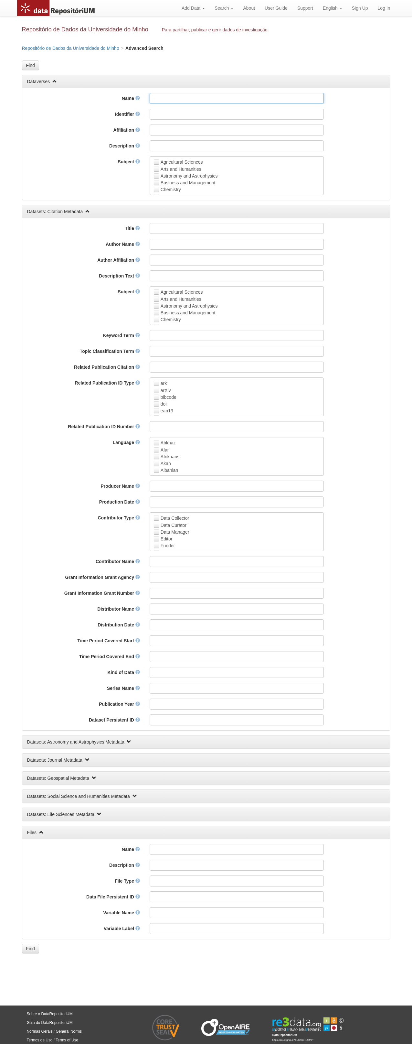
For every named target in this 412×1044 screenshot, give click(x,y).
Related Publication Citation (107, 367)
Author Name (123, 244)
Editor (167, 538)
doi (164, 404)
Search (224, 8)
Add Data (193, 8)
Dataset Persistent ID (114, 720)
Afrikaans (170, 456)
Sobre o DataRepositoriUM (50, 1014)
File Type (127, 881)
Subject (129, 161)
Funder (168, 545)
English (332, 8)
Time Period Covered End (109, 656)
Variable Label (122, 928)
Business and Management (188, 182)
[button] (30, 65)
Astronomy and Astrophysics (189, 176)
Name (131, 98)
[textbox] (237, 98)
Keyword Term (121, 335)
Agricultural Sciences (182, 162)
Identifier (127, 114)
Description (124, 145)
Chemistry (171, 189)
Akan (166, 463)
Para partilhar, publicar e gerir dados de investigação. (215, 29)
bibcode (168, 397)
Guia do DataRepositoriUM (50, 1022)
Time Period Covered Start (108, 640)
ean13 (167, 410)
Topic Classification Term (110, 351)
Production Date (119, 502)
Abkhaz (168, 442)
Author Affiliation (118, 260)
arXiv (166, 390)
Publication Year (119, 704)
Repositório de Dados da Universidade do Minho (85, 29)
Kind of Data (123, 672)
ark (164, 383)
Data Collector (175, 518)
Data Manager (175, 532)
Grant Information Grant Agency (102, 577)
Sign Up (360, 8)
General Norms (69, 1031)
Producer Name (120, 486)
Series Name (123, 688)
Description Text (119, 275)
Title (132, 228)
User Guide (276, 8)
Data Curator (173, 525)
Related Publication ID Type (107, 383)
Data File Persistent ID (113, 896)
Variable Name (121, 912)
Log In (384, 8)
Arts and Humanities (181, 169)
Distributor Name (118, 609)
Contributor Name (118, 561)
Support (305, 8)
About (249, 8)
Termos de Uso (40, 1040)
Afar (165, 449)
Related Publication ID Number (104, 426)
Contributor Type (119, 517)
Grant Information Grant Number (102, 593)
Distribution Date (119, 624)
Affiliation (126, 130)
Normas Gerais (40, 1031)
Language (126, 442)
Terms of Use (67, 1040)
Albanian (169, 470)
